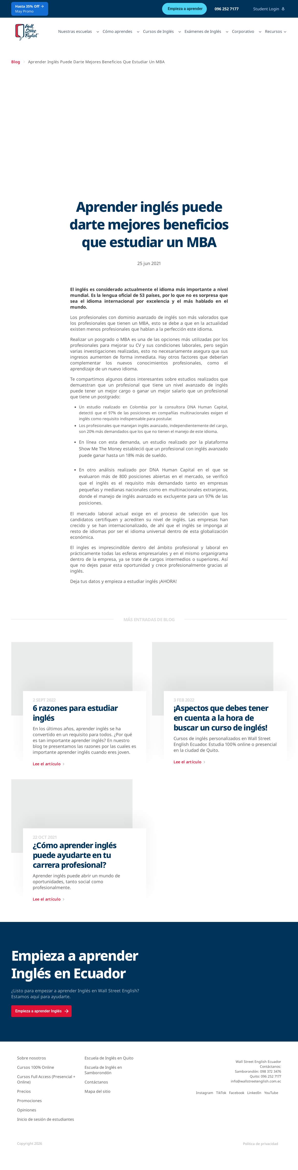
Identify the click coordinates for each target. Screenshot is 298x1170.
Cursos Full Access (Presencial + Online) (46, 1079)
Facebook (236, 1092)
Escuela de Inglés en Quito (109, 1058)
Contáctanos (96, 1082)
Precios (24, 1091)
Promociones (29, 1100)
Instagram (204, 1092)
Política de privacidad (260, 1143)
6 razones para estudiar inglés (75, 713)
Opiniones (26, 1110)
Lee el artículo (50, 764)
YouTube (271, 1092)
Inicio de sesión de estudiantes (45, 1119)
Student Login (269, 9)
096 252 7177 (227, 9)
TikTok (221, 1092)
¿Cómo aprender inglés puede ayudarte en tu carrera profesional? (74, 855)
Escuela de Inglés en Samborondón (103, 1070)
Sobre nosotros (31, 1058)
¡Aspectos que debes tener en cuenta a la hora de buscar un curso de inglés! (221, 717)
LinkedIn (254, 1092)
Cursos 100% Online (35, 1067)
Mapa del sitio (97, 1091)
